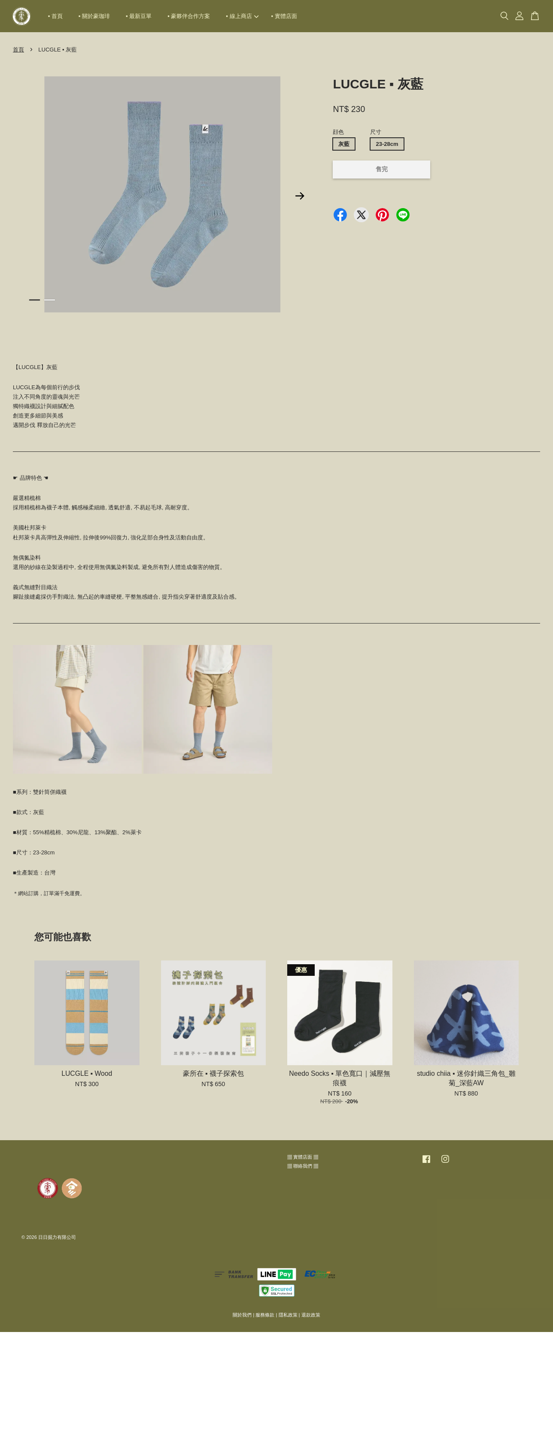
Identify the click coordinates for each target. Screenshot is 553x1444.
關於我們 (242, 1314)
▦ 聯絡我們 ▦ (302, 1166)
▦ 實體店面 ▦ (302, 1156)
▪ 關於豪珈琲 (94, 16)
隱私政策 (288, 1314)
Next (299, 195)
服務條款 (264, 1314)
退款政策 (310, 1314)
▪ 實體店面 (284, 16)
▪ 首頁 (55, 16)
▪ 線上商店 (242, 16)
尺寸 (375, 132)
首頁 (18, 49)
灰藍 (343, 144)
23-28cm (387, 144)
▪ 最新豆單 (139, 16)
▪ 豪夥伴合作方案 (188, 16)
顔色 (338, 132)
